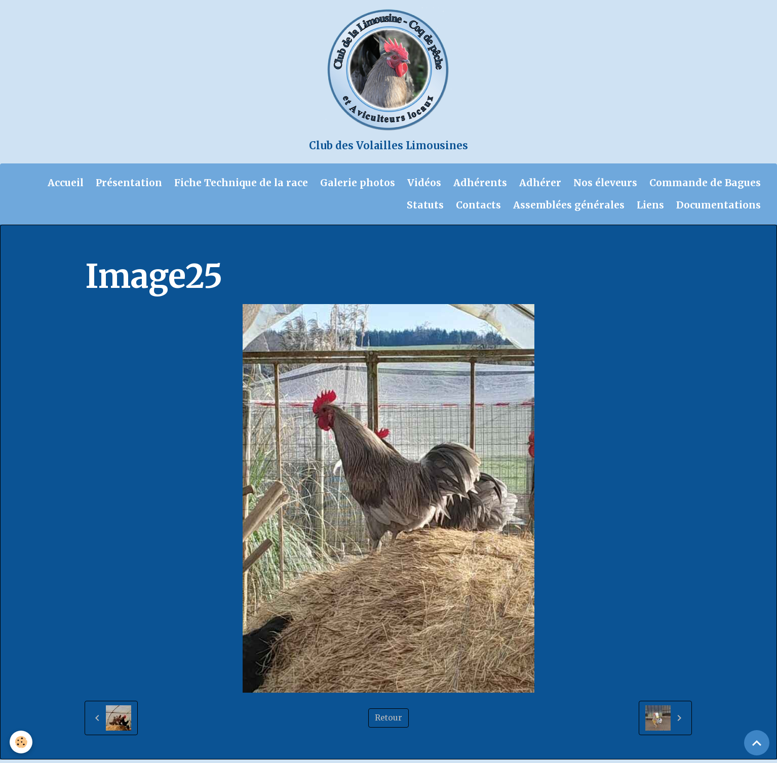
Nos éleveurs (605, 186)
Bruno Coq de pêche (277, 249)
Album (140, 249)
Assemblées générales (569, 209)
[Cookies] (21, 742)
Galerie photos (357, 186)
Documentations (718, 209)
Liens (650, 209)
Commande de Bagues (705, 186)
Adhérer (540, 186)
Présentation (129, 186)
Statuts (425, 209)
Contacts (478, 209)
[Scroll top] (756, 742)
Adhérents (480, 186)
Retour (388, 721)
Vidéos (424, 186)
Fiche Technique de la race (241, 186)
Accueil (66, 186)
